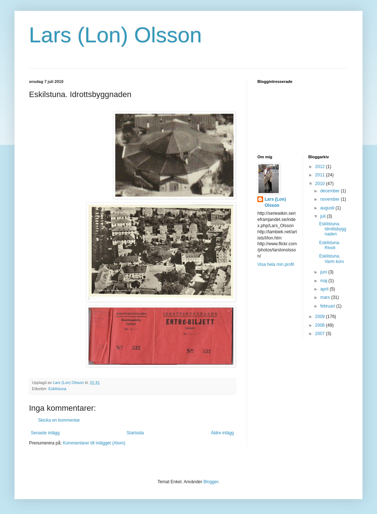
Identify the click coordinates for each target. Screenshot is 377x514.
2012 (320, 166)
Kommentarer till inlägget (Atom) (94, 443)
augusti (327, 207)
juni (324, 272)
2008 (320, 325)
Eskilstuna (57, 388)
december (330, 190)
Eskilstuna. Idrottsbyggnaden (332, 229)
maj (324, 280)
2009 (320, 316)
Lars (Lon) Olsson (115, 35)
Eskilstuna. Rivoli (329, 245)
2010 (320, 183)
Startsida (135, 432)
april (325, 289)
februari (328, 306)
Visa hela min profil (275, 264)
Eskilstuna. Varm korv (331, 259)
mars (325, 297)
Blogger (210, 481)
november (330, 199)
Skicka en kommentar (59, 420)
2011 (320, 174)
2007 (320, 333)
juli (323, 216)
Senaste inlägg (45, 432)
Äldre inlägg (222, 432)
